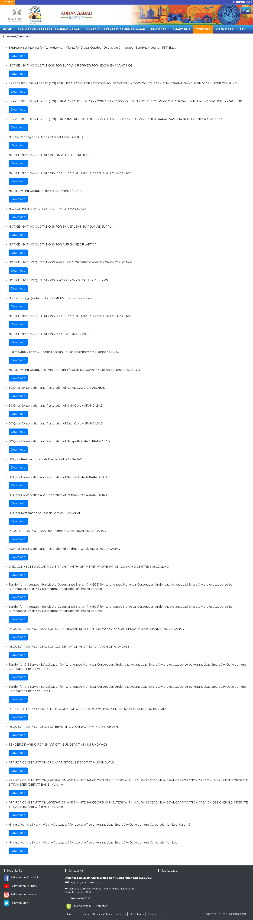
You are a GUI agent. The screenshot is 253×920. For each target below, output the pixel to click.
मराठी (249, 2)
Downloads (137, 914)
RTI (242, 29)
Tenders (203, 29)
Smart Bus (181, 29)
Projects (159, 29)
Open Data (225, 29)
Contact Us (154, 914)
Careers (121, 914)
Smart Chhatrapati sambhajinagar (115, 29)
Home (7, 29)
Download (18, 56)
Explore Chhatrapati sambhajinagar (49, 29)
